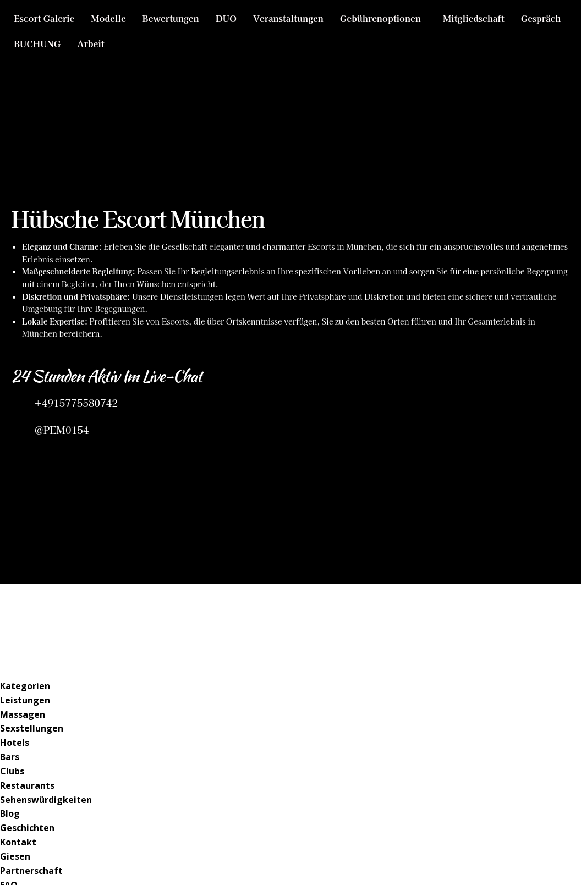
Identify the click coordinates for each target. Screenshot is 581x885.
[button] (383, 18)
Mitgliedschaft (474, 18)
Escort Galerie (44, 18)
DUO (226, 18)
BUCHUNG (37, 43)
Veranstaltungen (288, 18)
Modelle (108, 18)
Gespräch (541, 18)
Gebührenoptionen (380, 18)
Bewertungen (170, 18)
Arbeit (90, 43)
